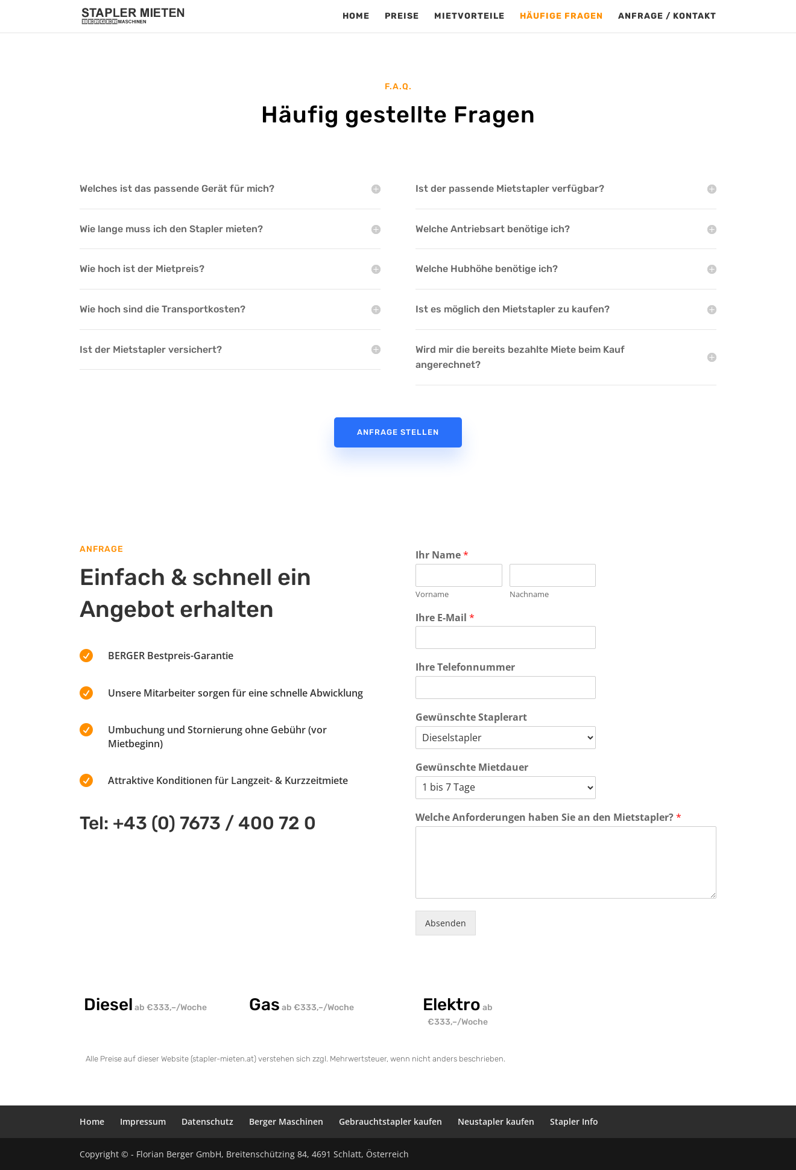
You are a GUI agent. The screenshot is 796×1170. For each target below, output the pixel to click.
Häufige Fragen (561, 16)
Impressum (143, 1121)
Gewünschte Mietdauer (471, 767)
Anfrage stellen (398, 432)
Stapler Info (574, 1121)
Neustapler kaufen (496, 1121)
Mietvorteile (469, 16)
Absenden (445, 923)
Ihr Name (442, 555)
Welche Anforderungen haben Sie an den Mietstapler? (548, 817)
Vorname (432, 594)
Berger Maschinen (286, 1121)
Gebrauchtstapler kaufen (390, 1121)
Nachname (529, 594)
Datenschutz (207, 1121)
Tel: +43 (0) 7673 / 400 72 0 (198, 823)
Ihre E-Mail (445, 618)
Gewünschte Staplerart (471, 717)
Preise (402, 16)
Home (356, 16)
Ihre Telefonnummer (465, 667)
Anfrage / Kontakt (667, 16)
